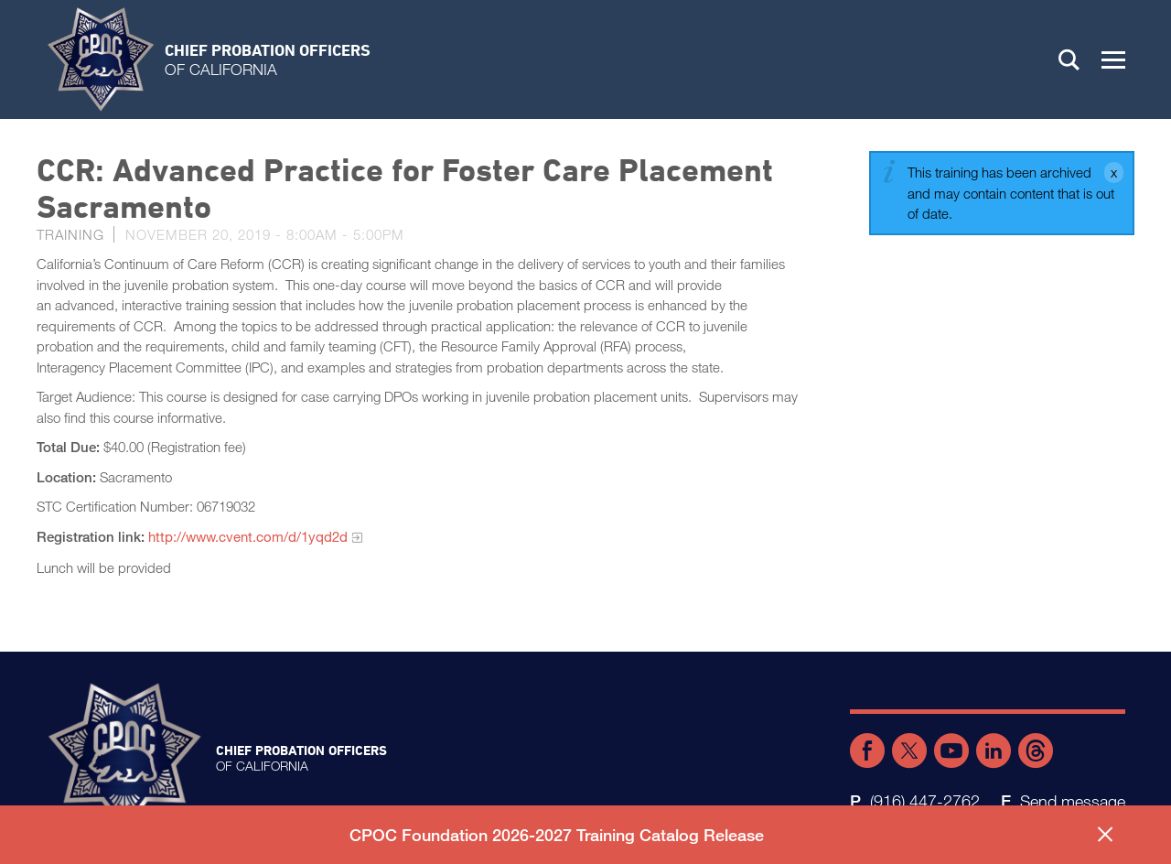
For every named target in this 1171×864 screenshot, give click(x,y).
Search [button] (1069, 59)
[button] (1113, 59)
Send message (1072, 801)
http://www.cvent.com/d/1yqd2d (248, 536)
